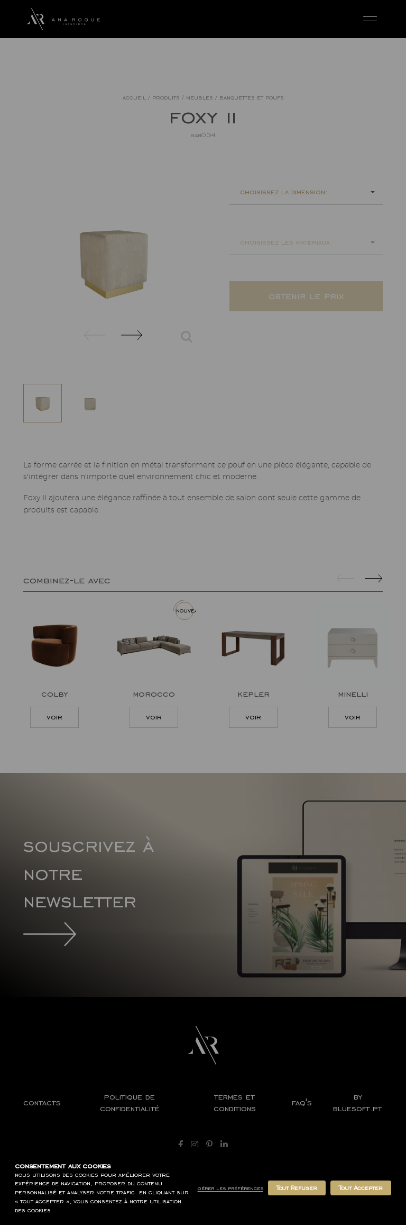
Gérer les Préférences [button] (230, 1188)
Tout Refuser (296, 1188)
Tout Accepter (361, 1188)
